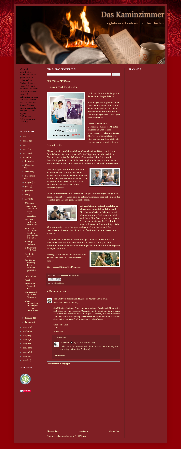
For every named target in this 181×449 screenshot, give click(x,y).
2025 (25, 137)
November (30, 165)
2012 (25, 356)
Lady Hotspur (31, 276)
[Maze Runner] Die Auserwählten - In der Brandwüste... (31, 307)
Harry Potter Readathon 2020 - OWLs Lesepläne (31, 211)
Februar (29, 318)
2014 (25, 348)
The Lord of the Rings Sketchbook (31, 222)
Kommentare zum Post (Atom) (72, 436)
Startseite (83, 431)
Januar (28, 322)
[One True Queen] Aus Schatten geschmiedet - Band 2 (31, 233)
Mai (27, 195)
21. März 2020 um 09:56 (97, 299)
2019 (25, 327)
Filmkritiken (59, 283)
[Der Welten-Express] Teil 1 (30, 286)
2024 (25, 141)
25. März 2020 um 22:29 (84, 342)
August (28, 182)
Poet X (27, 280)
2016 (25, 339)
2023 (25, 145)
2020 (25, 157)
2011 (25, 360)
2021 (25, 153)
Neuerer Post (53, 431)
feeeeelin (65, 342)
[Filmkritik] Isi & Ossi (30, 249)
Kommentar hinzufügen (59, 364)
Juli (27, 186)
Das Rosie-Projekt (30, 255)
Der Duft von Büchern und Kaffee (69, 299)
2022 (25, 149)
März (27, 203)
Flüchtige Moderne (30, 243)
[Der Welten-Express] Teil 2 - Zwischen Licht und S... (30, 266)
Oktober (29, 172)
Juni (27, 190)
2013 (25, 352)
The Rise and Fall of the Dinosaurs (31, 295)
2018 (25, 331)
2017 (25, 335)
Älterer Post (114, 431)
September (30, 176)
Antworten (58, 331)
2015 (25, 344)
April (27, 199)
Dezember (30, 161)
